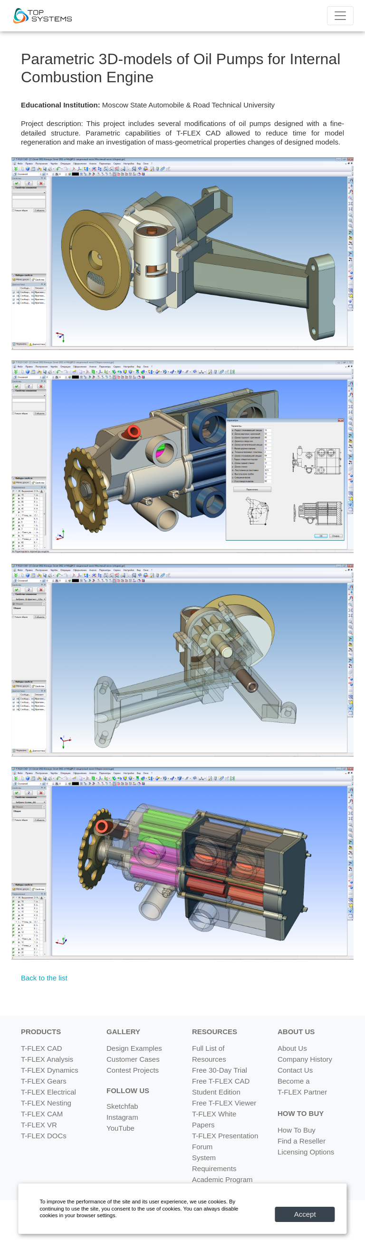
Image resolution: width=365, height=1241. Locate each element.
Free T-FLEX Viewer (224, 1103)
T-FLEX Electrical (48, 1092)
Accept (305, 1214)
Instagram (122, 1117)
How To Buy (297, 1130)
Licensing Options (306, 1152)
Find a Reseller (302, 1141)
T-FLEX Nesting (46, 1103)
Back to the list (44, 978)
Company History (305, 1059)
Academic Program (222, 1179)
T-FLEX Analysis (47, 1059)
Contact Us (295, 1070)
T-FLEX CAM (42, 1114)
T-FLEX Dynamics (49, 1070)
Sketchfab (122, 1106)
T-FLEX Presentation (225, 1136)
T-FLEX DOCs (44, 1136)
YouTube (120, 1128)
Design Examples (134, 1048)
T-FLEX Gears (44, 1081)
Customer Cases (133, 1059)
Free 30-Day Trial (219, 1070)
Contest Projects (132, 1070)
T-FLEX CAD (41, 1048)
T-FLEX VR (39, 1125)
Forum (202, 1147)
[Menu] (340, 15)
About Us (292, 1048)
